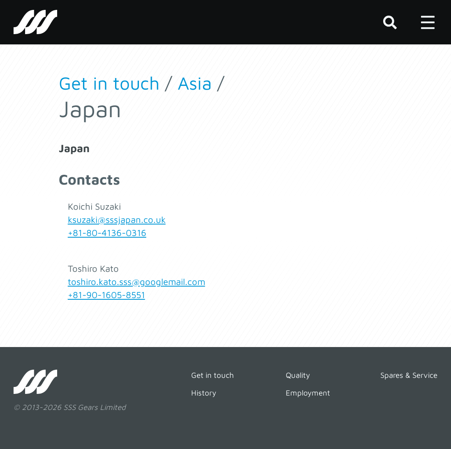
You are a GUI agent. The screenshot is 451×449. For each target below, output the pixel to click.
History (203, 392)
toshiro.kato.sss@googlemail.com (136, 281)
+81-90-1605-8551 (106, 294)
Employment (308, 392)
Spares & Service (408, 375)
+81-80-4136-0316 (107, 232)
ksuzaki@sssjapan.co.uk (117, 219)
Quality (298, 375)
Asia (195, 82)
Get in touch (109, 82)
